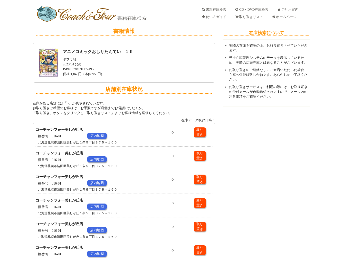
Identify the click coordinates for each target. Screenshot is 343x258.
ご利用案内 (288, 9)
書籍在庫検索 (131, 18)
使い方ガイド (215, 17)
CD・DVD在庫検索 (252, 9)
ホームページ (285, 17)
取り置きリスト (250, 17)
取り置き (199, 132)
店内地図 (97, 136)
